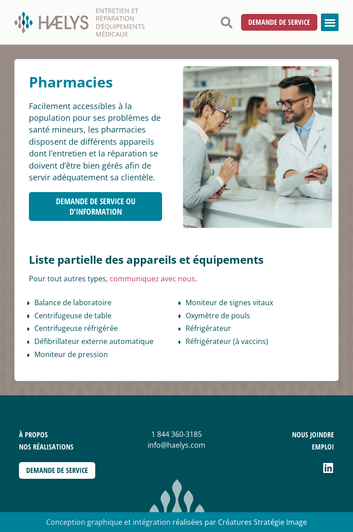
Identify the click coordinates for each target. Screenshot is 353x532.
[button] (226, 22)
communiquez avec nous (152, 279)
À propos (33, 435)
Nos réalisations (46, 447)
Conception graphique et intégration (108, 522)
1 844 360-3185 (176, 434)
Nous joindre (313, 435)
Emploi (323, 447)
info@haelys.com (176, 445)
